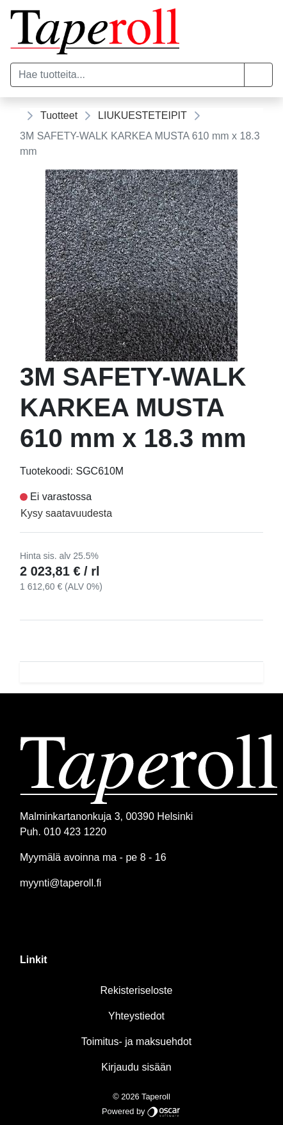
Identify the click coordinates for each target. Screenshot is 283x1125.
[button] (258, 75)
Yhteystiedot (136, 1016)
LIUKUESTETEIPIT (142, 115)
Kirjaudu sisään (136, 1067)
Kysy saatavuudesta (66, 513)
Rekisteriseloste (137, 990)
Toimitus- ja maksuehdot (136, 1041)
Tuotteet (58, 115)
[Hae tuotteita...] (127, 75)
